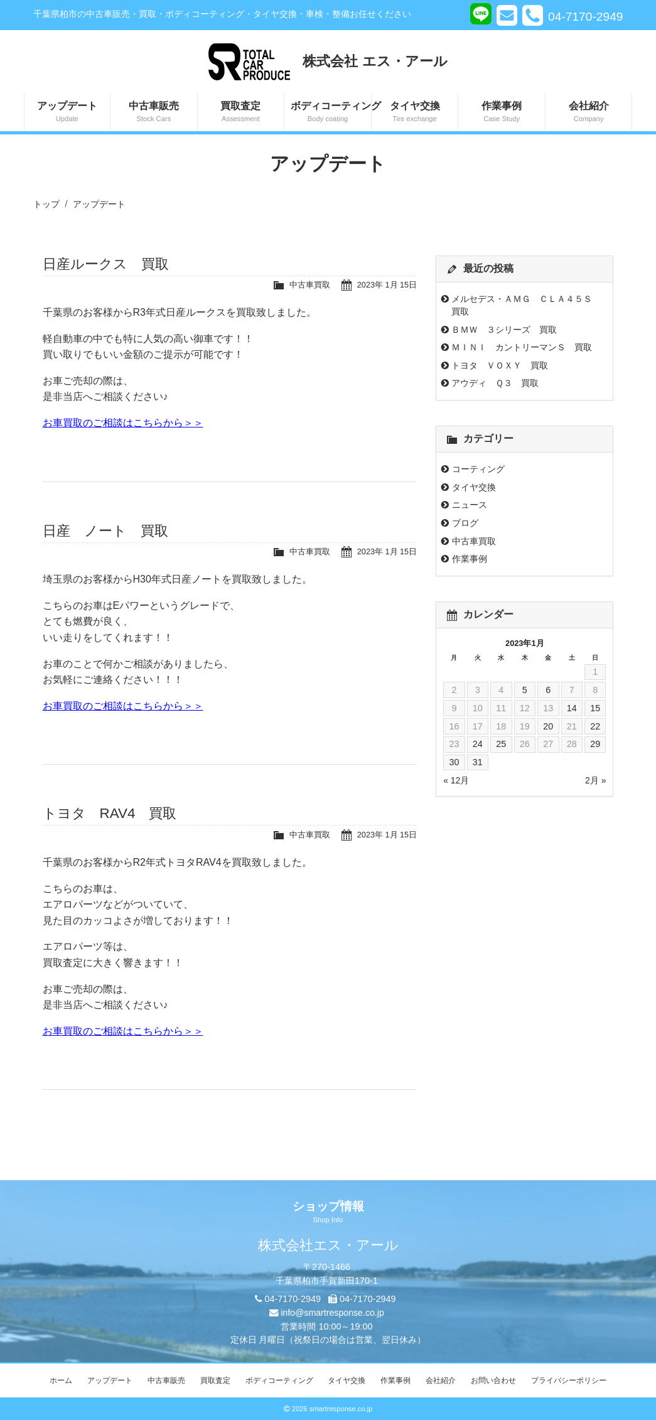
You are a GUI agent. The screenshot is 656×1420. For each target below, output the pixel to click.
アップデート (67, 112)
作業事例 (502, 112)
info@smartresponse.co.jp (332, 1313)
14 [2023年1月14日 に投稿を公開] (572, 708)
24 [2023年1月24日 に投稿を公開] (478, 744)
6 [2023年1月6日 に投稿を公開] (548, 690)
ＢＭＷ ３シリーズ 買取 (504, 330)
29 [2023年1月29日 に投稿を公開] (595, 744)
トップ (46, 204)
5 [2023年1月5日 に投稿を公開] (524, 690)
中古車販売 (154, 112)
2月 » (595, 780)
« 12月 (456, 780)
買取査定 (241, 112)
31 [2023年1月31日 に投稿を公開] (478, 762)
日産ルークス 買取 (106, 264)
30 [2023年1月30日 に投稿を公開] (454, 762)
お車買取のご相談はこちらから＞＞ (123, 422)
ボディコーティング (331, 112)
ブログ (465, 523)
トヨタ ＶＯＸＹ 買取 (499, 365)
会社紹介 (589, 112)
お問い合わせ (493, 1380)
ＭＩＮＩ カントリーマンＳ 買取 (521, 347)
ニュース (469, 505)
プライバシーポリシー (568, 1380)
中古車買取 (309, 284)
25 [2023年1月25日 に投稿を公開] (501, 744)
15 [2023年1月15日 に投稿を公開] (595, 708)
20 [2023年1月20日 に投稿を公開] (548, 726)
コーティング (478, 469)
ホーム (61, 1380)
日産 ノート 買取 (105, 531)
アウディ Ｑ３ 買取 (495, 383)
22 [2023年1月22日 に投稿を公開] (595, 726)
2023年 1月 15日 (387, 284)
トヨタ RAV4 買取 (110, 813)
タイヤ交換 (415, 112)
